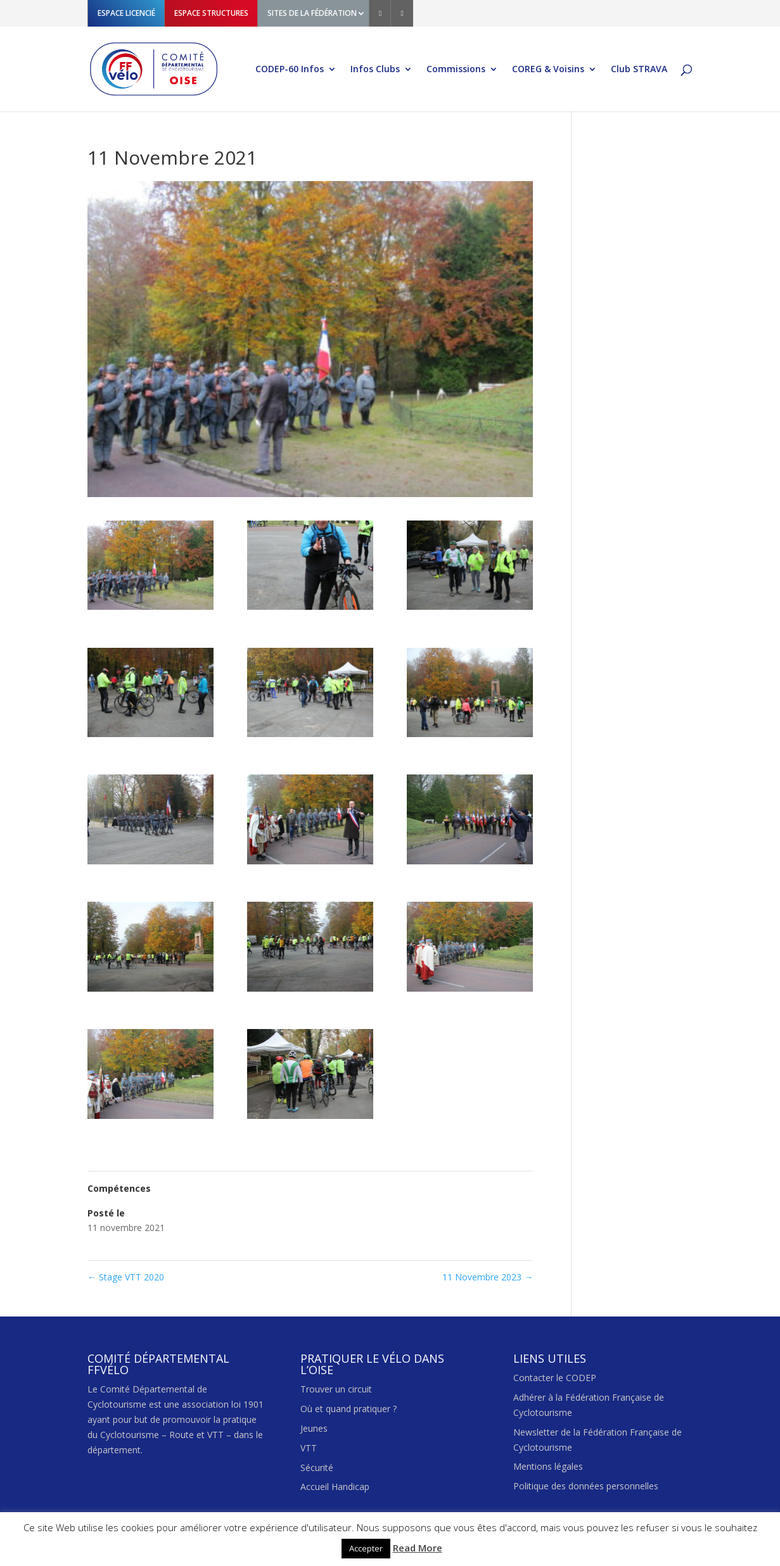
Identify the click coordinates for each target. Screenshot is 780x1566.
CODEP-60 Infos (289, 70)
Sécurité (316, 1468)
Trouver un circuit (336, 1389)
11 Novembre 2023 (487, 1277)
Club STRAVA (639, 70)
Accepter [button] (366, 1548)
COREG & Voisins (548, 70)
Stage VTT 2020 (125, 1277)
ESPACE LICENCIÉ (126, 13)
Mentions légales (548, 1466)
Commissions (455, 70)
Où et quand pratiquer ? (348, 1409)
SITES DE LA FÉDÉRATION (312, 13)
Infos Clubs (375, 70)
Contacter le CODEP (554, 1378)
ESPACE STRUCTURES (211, 13)
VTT (308, 1448)
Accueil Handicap (334, 1487)
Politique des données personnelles (585, 1486)
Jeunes (314, 1428)
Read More (417, 1547)
